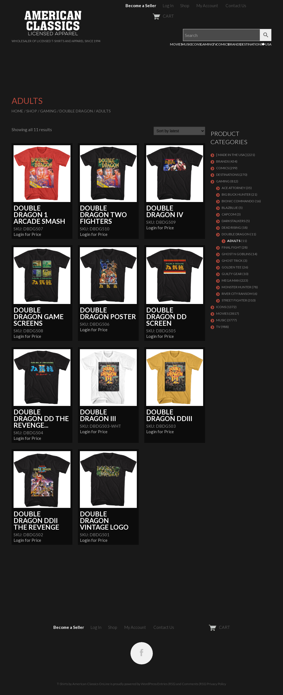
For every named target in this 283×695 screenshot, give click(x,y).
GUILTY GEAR (232, 274)
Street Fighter (234, 300)
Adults (233, 241)
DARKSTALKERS (233, 221)
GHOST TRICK (232, 260)
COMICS (222, 44)
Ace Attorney (233, 188)
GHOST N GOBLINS (236, 254)
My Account (207, 5)
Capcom (229, 214)
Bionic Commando (238, 201)
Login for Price (27, 234)
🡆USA (266, 44)
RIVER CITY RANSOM (237, 294)
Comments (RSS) (194, 684)
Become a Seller (140, 5)
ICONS (196, 44)
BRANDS (234, 44)
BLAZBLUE (230, 208)
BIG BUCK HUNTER (236, 194)
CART (149, 16)
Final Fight (231, 247)
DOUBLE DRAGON (76, 111)
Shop (184, 5)
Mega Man (231, 280)
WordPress (149, 684)
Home (17, 111)
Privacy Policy (216, 684)
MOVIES (176, 44)
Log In (168, 5)
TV (215, 44)
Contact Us (236, 5)
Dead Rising (231, 227)
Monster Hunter (236, 287)
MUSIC (187, 44)
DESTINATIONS (251, 44)
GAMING (207, 44)
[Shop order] (179, 131)
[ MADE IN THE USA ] (231, 155)
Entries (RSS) (166, 684)
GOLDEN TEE (232, 267)
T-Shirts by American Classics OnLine (83, 684)
